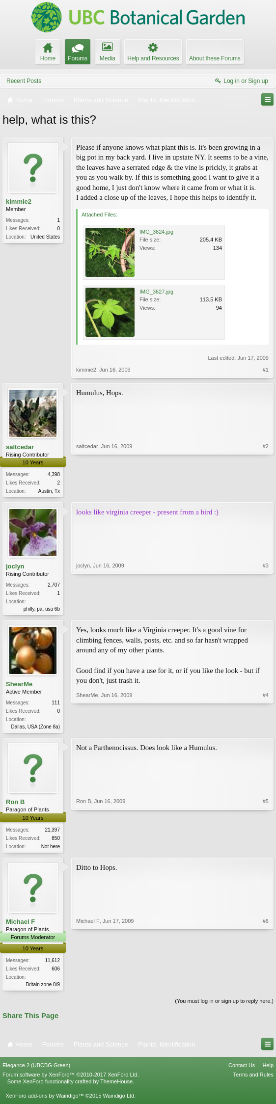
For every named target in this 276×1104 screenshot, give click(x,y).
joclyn (15, 567)
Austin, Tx (49, 491)
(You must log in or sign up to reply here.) (224, 1006)
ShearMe (19, 686)
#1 (266, 370)
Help (268, 1070)
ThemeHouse (116, 1086)
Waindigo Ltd (118, 1100)
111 (56, 704)
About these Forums (214, 58)
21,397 (52, 832)
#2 (266, 490)
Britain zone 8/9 (43, 988)
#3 (266, 609)
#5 (266, 848)
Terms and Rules (253, 1079)
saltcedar (20, 447)
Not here (50, 849)
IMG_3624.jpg (156, 232)
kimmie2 (18, 201)
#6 (266, 987)
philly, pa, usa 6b (42, 610)
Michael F (20, 925)
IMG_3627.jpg (156, 292)
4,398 (54, 474)
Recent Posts (23, 81)
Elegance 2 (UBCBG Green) (36, 1070)
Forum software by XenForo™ (70, 1079)
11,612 (52, 964)
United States (45, 237)
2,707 (54, 586)
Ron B (15, 804)
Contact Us (241, 1070)
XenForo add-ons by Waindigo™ (44, 1100)
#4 (266, 727)
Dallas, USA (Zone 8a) (35, 728)
